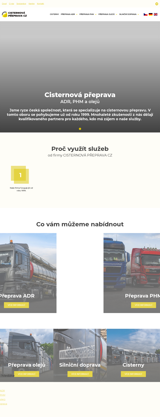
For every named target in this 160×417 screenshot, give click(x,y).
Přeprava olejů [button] (106, 14)
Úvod (4, 3)
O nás (11, 3)
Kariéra (31, 3)
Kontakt (40, 3)
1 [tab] (80, 129)
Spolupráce (21, 3)
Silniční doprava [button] (128, 14)
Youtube (156, 3)
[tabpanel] (80, 76)
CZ (145, 14)
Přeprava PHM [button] (87, 14)
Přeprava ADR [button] (68, 14)
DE (150, 14)
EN (155, 14)
